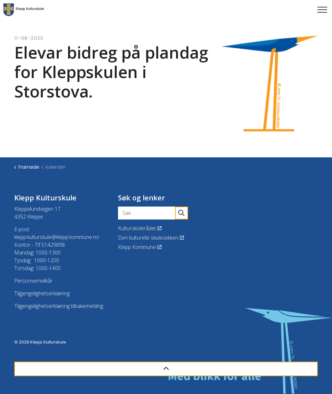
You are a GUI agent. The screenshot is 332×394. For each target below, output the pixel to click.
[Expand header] (322, 9)
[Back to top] (166, 369)
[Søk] (153, 213)
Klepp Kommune (139, 247)
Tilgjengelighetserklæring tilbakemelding (58, 306)
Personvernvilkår (33, 280)
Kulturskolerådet (139, 228)
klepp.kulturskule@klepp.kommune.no (56, 237)
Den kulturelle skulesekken (151, 237)
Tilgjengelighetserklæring (42, 293)
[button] (181, 213)
